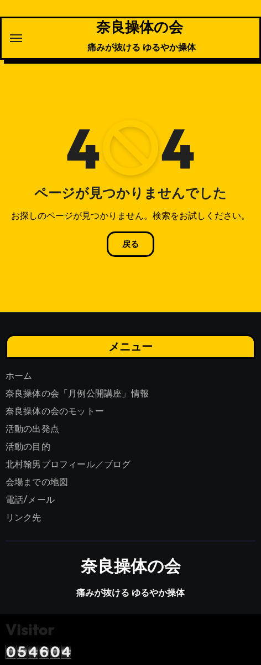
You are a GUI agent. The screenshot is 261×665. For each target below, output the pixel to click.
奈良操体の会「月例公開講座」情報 (77, 393)
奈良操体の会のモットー (55, 411)
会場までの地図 (37, 482)
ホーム (19, 375)
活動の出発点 (32, 429)
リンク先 (23, 517)
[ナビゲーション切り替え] (16, 38)
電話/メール (30, 499)
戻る (130, 244)
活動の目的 (28, 446)
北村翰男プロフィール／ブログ (68, 464)
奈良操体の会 (139, 27)
